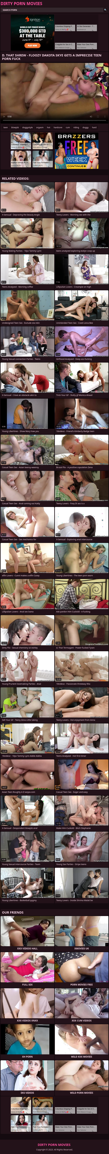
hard (94, 127)
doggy (86, 127)
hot (48, 127)
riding (76, 127)
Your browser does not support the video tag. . (54, 93)
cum (68, 127)
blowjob (15, 127)
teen (5, 127)
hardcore (58, 127)
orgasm (39, 127)
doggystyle (27, 127)
